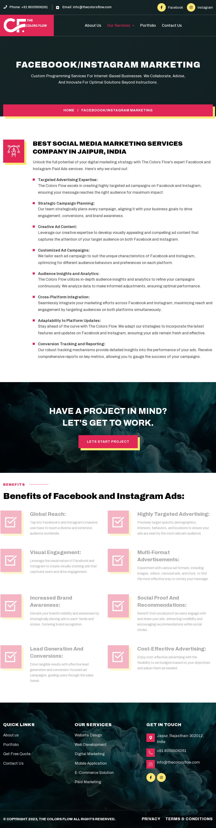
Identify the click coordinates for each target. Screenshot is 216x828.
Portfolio (148, 25)
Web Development (91, 745)
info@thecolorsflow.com (92, 7)
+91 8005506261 (34, 7)
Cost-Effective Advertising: (170, 649)
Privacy (151, 819)
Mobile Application (91, 763)
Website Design (88, 735)
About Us (93, 25)
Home (68, 110)
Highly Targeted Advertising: (172, 514)
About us (11, 735)
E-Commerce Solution (94, 773)
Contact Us (172, 25)
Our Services (118, 25)
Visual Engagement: (54, 552)
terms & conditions (189, 819)
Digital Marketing (90, 754)
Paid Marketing (88, 782)
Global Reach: (46, 514)
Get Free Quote (16, 754)
